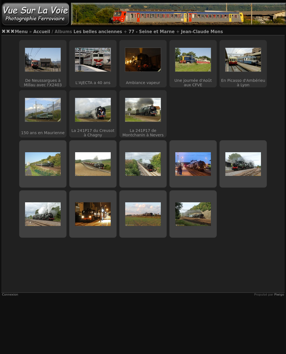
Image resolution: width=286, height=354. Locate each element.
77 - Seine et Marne (152, 31)
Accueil (41, 31)
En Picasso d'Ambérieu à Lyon (243, 82)
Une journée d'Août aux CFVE (193, 82)
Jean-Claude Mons (202, 31)
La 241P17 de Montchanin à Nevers (143, 132)
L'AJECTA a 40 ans (92, 82)
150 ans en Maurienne (43, 133)
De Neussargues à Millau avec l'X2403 (43, 82)
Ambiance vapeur (143, 82)
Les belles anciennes (97, 31)
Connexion (10, 294)
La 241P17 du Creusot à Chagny (93, 132)
